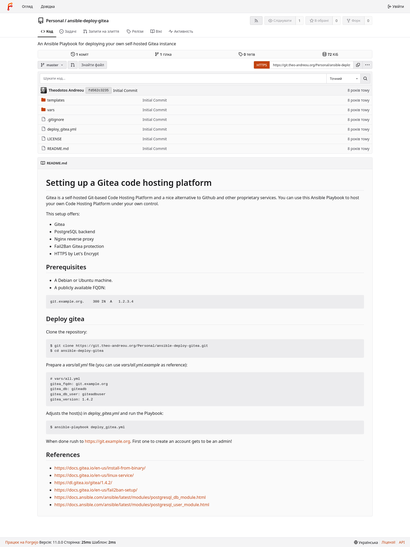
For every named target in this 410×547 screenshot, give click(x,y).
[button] (73, 65)
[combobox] (343, 78)
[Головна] (10, 6)
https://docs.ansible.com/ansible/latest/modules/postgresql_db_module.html (130, 497)
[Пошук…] (365, 78)
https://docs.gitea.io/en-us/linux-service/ (94, 475)
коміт (79, 54)
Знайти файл (92, 64)
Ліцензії (388, 542)
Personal (55, 20)
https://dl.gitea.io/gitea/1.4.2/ (83, 482)
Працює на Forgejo (21, 542)
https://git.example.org (107, 441)
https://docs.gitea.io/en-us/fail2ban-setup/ (96, 490)
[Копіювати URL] (358, 65)
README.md (55, 148)
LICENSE (51, 138)
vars (47, 109)
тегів (246, 54)
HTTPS (262, 65)
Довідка (48, 6)
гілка (163, 54)
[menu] (367, 65)
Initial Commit (125, 90)
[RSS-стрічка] (256, 20)
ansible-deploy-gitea (88, 20)
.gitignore (52, 119)
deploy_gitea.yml (58, 129)
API (402, 542)
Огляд (27, 6)
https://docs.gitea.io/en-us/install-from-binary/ (100, 468)
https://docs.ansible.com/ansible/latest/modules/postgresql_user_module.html (131, 504)
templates (53, 100)
